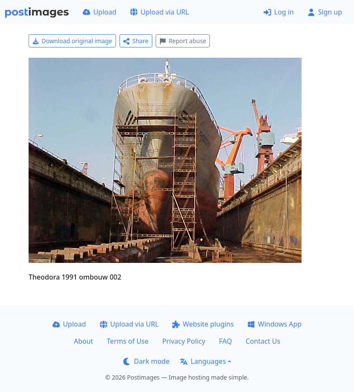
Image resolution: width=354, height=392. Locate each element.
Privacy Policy (183, 341)
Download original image (72, 41)
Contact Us (263, 341)
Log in (279, 12)
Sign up (325, 12)
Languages (203, 361)
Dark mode (146, 361)
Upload (99, 12)
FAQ (225, 341)
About (83, 341)
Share (135, 41)
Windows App (274, 324)
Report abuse (183, 41)
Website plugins (203, 324)
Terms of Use (127, 341)
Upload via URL (159, 12)
